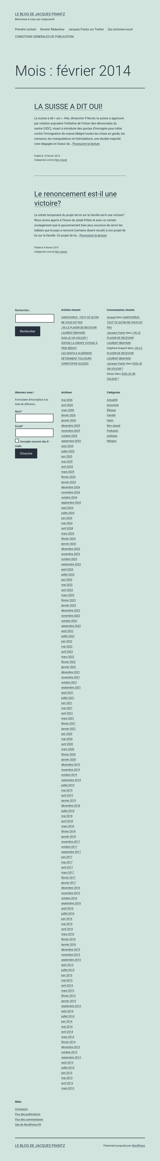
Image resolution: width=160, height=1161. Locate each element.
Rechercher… (22, 310)
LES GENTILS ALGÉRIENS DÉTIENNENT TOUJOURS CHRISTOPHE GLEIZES (76, 358)
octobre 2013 (69, 1052)
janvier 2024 (68, 543)
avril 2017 (67, 867)
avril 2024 (67, 528)
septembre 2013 (71, 1057)
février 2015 (68, 995)
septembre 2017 (71, 851)
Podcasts (112, 430)
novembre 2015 (70, 954)
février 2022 (68, 661)
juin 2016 (66, 918)
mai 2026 (66, 399)
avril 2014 (67, 1031)
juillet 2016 (67, 913)
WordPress (138, 1145)
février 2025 (68, 476)
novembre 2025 (70, 430)
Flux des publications (27, 1114)
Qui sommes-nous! (120, 29)
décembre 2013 (70, 1047)
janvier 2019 (68, 800)
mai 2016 (66, 923)
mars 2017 (67, 872)
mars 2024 (67, 533)
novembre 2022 (70, 615)
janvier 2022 (68, 666)
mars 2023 (67, 595)
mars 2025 (67, 471)
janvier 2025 (68, 482)
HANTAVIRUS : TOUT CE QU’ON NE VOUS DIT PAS (125, 322)
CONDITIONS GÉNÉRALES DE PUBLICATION (44, 36)
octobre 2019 (69, 774)
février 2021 (68, 723)
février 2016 (68, 939)
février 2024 (68, 538)
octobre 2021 (69, 682)
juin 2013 (66, 1072)
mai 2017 (66, 862)
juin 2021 (66, 703)
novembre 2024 (70, 492)
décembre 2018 (70, 805)
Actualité (112, 399)
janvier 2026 (68, 420)
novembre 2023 (70, 553)
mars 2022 (67, 656)
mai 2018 (66, 816)
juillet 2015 (67, 970)
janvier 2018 (68, 836)
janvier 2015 (68, 1000)
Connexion (21, 1109)
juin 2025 (66, 456)
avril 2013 (67, 1083)
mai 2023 (66, 584)
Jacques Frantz (116, 332)
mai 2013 (66, 1077)
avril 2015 (67, 985)
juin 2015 (66, 975)
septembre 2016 (71, 903)
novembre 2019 (70, 769)
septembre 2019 (71, 780)
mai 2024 (66, 523)
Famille (111, 415)
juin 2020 (66, 733)
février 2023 (68, 600)
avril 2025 (67, 466)
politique (112, 435)
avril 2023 (67, 590)
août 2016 (67, 908)
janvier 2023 (68, 605)
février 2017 (68, 877)
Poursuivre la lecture (86, 144)
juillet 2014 (67, 1016)
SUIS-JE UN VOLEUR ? (74, 337)
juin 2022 (66, 641)
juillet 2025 (67, 451)
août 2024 (67, 507)
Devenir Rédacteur (52, 29)
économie (113, 405)
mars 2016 (67, 934)
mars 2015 (67, 990)
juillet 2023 (67, 574)
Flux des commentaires (29, 1119)
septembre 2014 (71, 1006)
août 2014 (67, 1011)
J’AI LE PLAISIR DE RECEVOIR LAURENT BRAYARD (123, 338)
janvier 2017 (68, 882)
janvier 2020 (68, 759)
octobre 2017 (69, 846)
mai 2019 (66, 790)
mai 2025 (66, 461)
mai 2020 (66, 738)
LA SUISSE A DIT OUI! (68, 106)
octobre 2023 (69, 559)
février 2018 (68, 831)
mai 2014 (66, 1026)
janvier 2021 (68, 728)
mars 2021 (67, 718)
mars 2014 (67, 1036)
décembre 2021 (70, 672)
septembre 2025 (71, 440)
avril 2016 (67, 929)
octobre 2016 (69, 898)
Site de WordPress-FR (28, 1124)
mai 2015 (66, 980)
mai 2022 (66, 646)
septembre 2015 (71, 959)
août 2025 (67, 446)
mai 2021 (66, 708)
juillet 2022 (67, 636)
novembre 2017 (70, 841)
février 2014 (68, 1042)
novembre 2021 (70, 677)
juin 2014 (66, 1021)
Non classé (61, 160)
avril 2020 (67, 744)
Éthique (111, 410)
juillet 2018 (67, 810)
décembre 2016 (70, 887)
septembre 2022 (71, 625)
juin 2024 (66, 518)
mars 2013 (67, 1088)
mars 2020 (67, 749)
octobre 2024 (69, 497)
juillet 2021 (67, 697)
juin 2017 (66, 857)
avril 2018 (67, 821)
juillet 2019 (67, 785)
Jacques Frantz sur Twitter (86, 29)
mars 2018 (67, 826)
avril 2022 (67, 651)
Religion (111, 440)
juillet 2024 (67, 512)
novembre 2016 (70, 893)
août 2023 (67, 569)
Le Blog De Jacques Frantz (40, 14)
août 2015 (67, 964)
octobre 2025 (69, 435)
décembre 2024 (70, 487)
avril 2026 (67, 405)
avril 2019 (67, 795)
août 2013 (67, 1062)
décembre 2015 (70, 949)
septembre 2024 (71, 502)
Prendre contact (25, 29)
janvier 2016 (68, 944)
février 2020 (68, 754)
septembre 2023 (71, 564)
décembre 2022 (70, 610)
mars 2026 (67, 410)
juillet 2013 (67, 1067)
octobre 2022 (69, 620)
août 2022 (67, 631)
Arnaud (111, 317)
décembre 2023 (70, 548)
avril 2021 (67, 713)
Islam (110, 420)
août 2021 (67, 692)
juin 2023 (66, 579)
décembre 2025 (70, 425)
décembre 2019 (70, 764)
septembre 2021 (71, 687)
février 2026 (68, 415)
